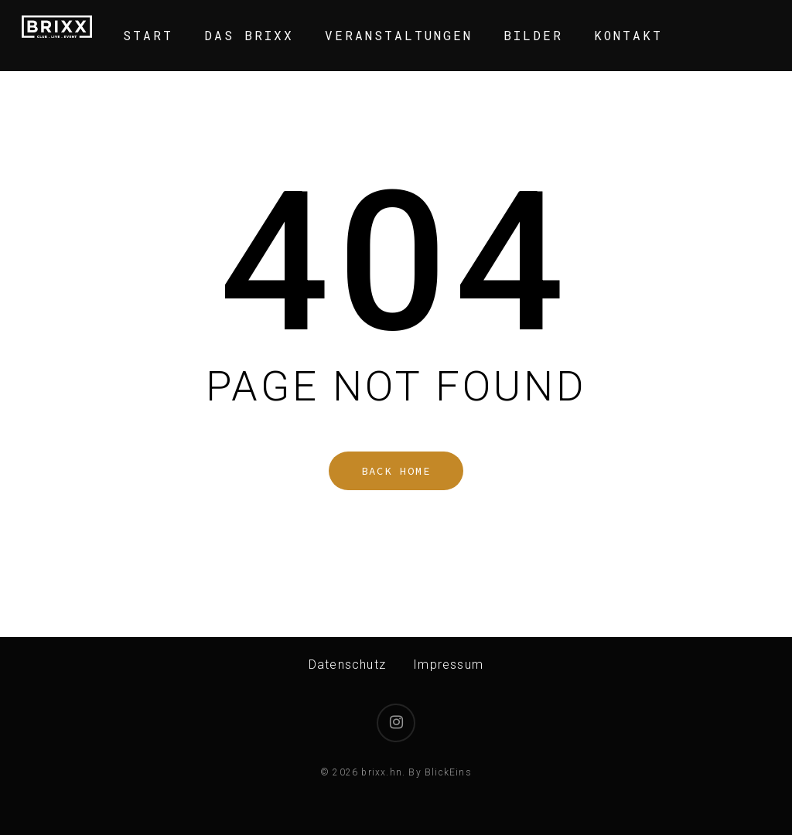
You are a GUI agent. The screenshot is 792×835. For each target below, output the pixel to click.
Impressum (448, 664)
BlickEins (448, 772)
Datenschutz (347, 664)
